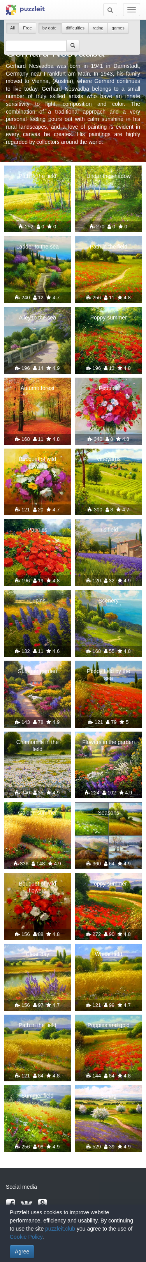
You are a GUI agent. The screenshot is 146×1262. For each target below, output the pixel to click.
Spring (108, 1096)
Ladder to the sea (37, 246)
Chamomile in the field (37, 745)
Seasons (108, 813)
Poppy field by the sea (108, 674)
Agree (22, 1251)
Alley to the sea (37, 317)
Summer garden (37, 671)
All (12, 28)
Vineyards (109, 459)
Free (27, 28)
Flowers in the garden (108, 742)
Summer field (37, 1096)
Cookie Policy (26, 1237)
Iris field (108, 530)
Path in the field (37, 176)
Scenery (108, 600)
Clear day (37, 954)
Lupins (38, 600)
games (118, 28)
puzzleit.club (60, 1229)
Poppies (108, 388)
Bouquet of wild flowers (37, 462)
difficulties (75, 28)
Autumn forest (38, 388)
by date (50, 28)
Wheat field (108, 954)
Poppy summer (108, 317)
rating (98, 28)
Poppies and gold (109, 1025)
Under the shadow (108, 176)
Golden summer (37, 813)
